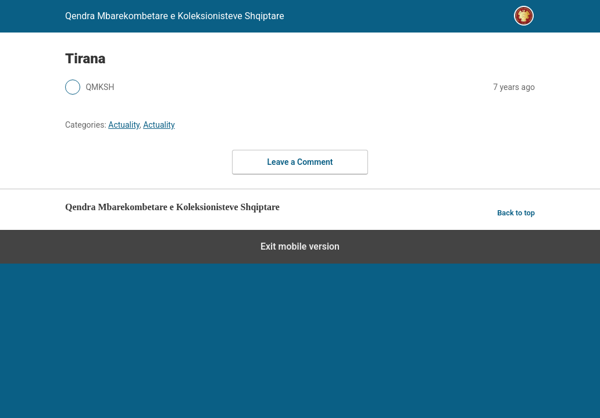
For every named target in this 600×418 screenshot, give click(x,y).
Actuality (124, 124)
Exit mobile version (300, 246)
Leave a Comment (300, 162)
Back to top (516, 212)
